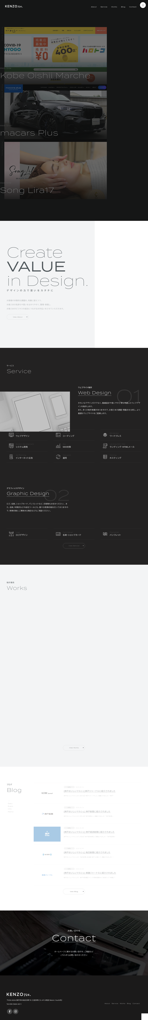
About (93, 15)
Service (103, 15)
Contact (132, 15)
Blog (123, 15)
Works (114, 15)
